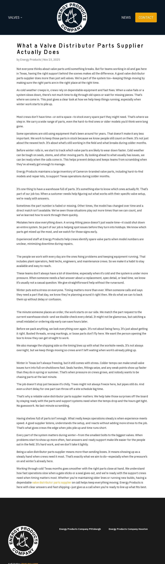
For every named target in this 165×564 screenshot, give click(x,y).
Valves (13, 17)
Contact (146, 17)
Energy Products (30, 59)
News (126, 17)
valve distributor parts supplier (51, 482)
